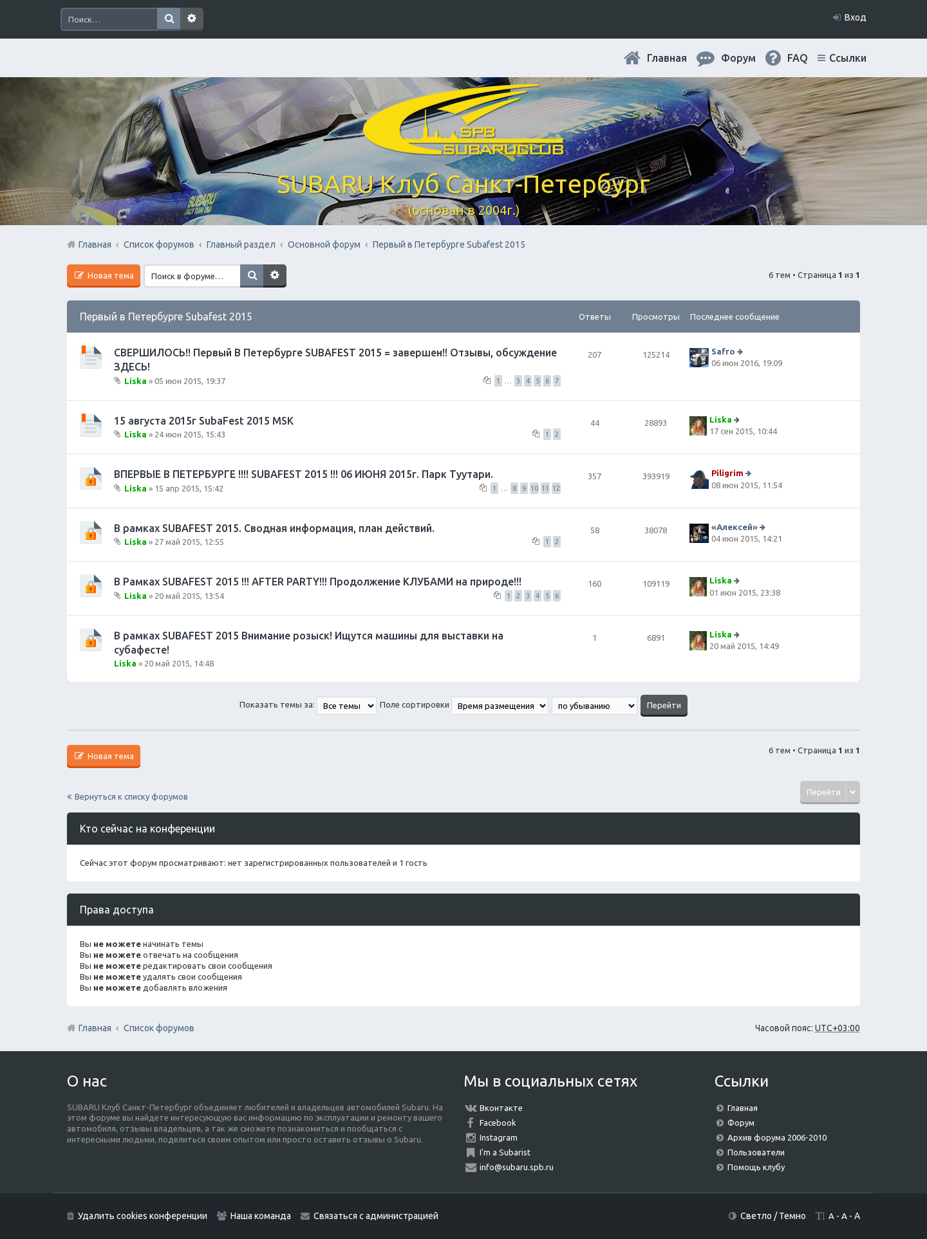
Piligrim (727, 473)
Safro (723, 351)
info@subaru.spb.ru (517, 1166)
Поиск (168, 19)
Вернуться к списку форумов (131, 796)
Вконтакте (501, 1107)
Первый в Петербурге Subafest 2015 (166, 316)
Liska (135, 380)
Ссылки (847, 58)
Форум (740, 1122)
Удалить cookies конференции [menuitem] (142, 1216)
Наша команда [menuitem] (260, 1216)
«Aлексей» (734, 526)
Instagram (499, 1137)
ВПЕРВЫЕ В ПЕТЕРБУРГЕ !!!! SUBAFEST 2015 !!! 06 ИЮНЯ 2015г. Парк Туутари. (303, 474)
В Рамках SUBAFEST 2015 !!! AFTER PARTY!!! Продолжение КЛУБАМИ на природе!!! (317, 581)
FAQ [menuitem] (797, 58)
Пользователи (756, 1152)
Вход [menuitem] (855, 17)
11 (545, 488)
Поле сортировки (464, 704)
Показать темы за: (308, 704)
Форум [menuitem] (738, 58)
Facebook (498, 1122)
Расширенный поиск (191, 19)
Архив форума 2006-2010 (777, 1137)
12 (556, 488)
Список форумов (159, 1028)
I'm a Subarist (505, 1152)
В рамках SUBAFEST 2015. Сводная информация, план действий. (274, 528)
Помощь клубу (756, 1166)
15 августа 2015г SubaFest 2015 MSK (204, 421)
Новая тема (110, 275)
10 (534, 488)
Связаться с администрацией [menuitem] (376, 1216)
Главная (667, 58)
